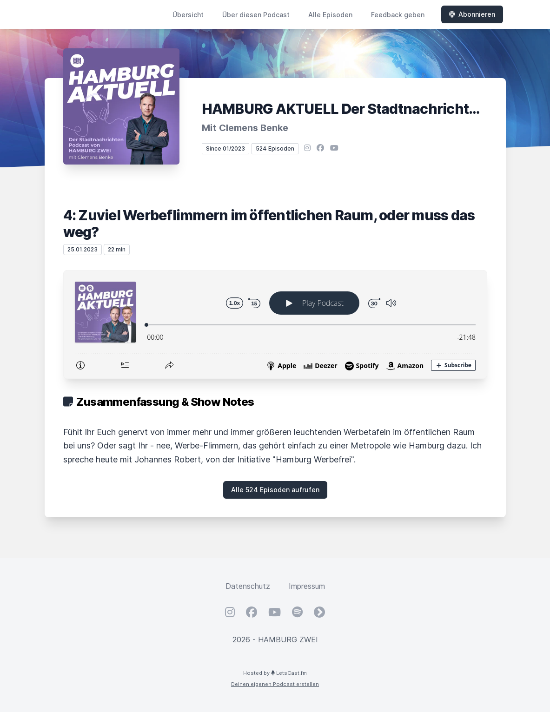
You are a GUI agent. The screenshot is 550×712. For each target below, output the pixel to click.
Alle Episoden (330, 15)
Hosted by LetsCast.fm (275, 673)
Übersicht (188, 15)
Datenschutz (247, 586)
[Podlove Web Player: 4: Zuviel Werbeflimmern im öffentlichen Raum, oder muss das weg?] (275, 324)
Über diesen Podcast (256, 15)
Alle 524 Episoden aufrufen (275, 490)
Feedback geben (397, 15)
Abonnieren (472, 14)
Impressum (307, 586)
